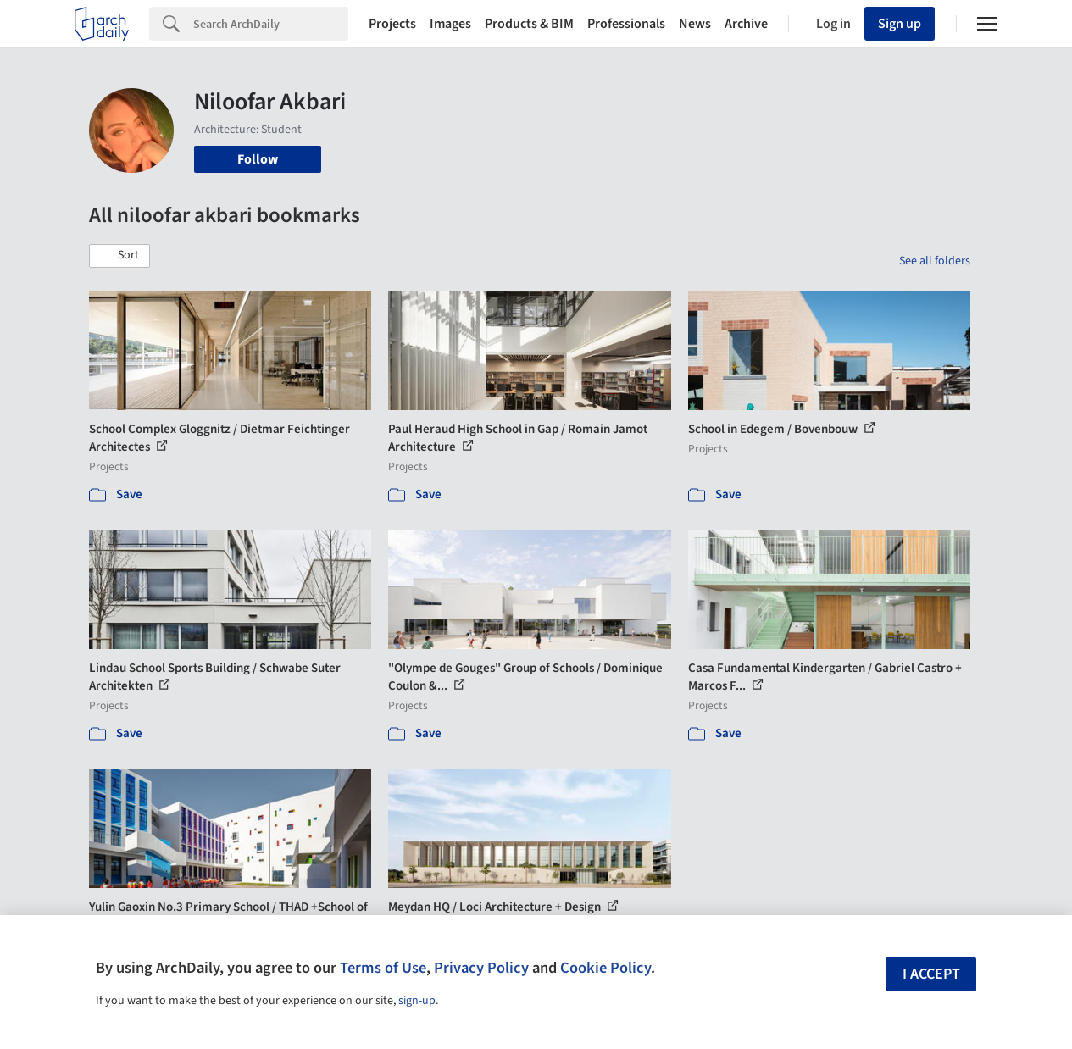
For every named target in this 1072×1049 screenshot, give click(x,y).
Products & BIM (529, 24)
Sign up (899, 23)
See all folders (934, 261)
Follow (257, 159)
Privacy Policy (481, 968)
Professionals (626, 24)
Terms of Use (383, 968)
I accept (931, 974)
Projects (392, 24)
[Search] (270, 24)
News (695, 24)
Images (450, 24)
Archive (746, 24)
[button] (119, 256)
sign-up (417, 1000)
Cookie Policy (605, 968)
